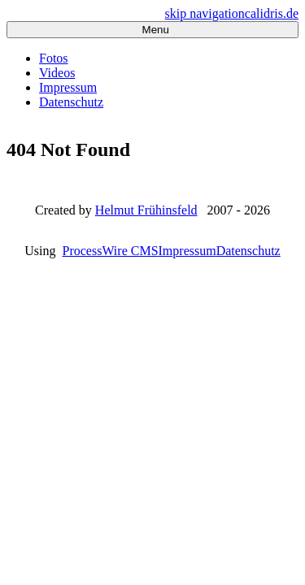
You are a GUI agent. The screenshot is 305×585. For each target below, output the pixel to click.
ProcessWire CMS (111, 251)
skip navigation (205, 13)
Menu (152, 30)
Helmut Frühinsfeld (146, 210)
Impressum (68, 87)
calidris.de (271, 13)
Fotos (53, 58)
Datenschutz (71, 102)
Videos (57, 73)
